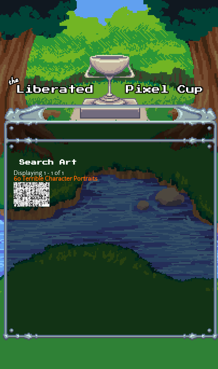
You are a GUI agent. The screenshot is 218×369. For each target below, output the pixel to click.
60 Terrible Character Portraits (56, 179)
